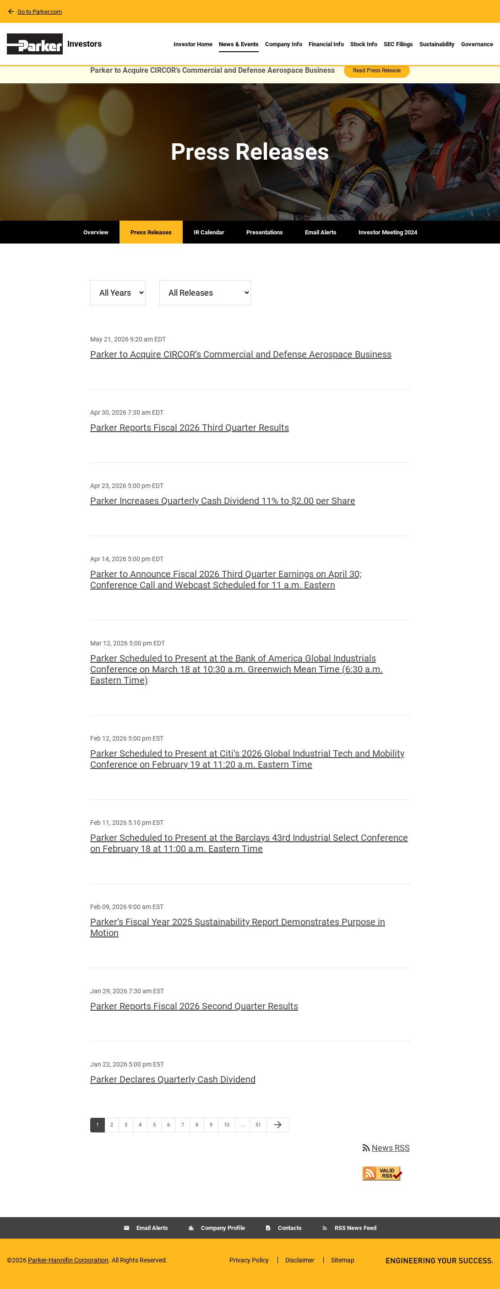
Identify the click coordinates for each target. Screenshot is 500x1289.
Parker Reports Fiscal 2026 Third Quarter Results (189, 434)
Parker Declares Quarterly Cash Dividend (172, 1086)
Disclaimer (300, 1267)
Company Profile (222, 1235)
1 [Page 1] (100, 1134)
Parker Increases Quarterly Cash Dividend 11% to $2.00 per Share (222, 508)
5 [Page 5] (157, 1134)
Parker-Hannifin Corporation (68, 1267)
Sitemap (342, 1267)
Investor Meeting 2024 (388, 239)
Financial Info (326, 44)
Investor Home (193, 44)
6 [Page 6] (171, 1134)
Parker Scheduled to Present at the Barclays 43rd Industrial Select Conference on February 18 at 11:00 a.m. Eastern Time (249, 850)
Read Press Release (377, 78)
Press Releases (151, 239)
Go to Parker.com (39, 11)
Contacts (289, 1235)
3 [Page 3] (128, 1134)
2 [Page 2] (114, 1134)
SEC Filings (398, 44)
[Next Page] (277, 1132)
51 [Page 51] (260, 1134)
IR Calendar (209, 239)
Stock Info (363, 44)
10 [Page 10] (229, 1134)
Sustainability (437, 44)
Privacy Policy (249, 1267)
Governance (477, 44)
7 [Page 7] (185, 1134)
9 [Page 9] (213, 1134)
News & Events (239, 44)
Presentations (264, 239)
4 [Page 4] (142, 1134)
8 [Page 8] (199, 1134)
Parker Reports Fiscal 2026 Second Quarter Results (194, 1013)
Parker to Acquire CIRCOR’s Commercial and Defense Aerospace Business (240, 361)
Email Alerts (321, 239)
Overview (96, 239)
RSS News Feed (354, 1235)
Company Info (283, 44)
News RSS (385, 1155)
